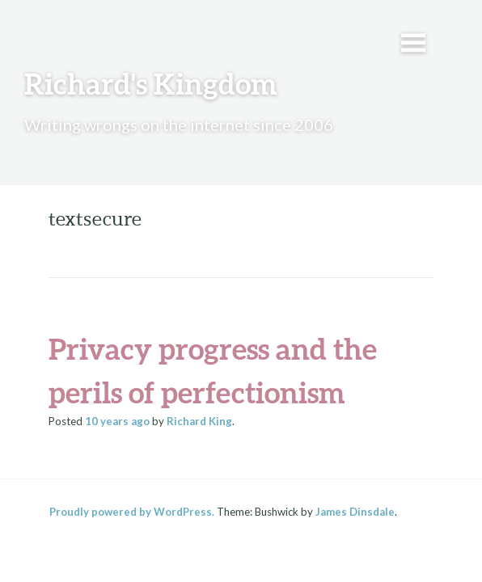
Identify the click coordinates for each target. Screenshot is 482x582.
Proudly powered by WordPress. (131, 511)
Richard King (199, 421)
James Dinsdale (355, 511)
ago (117, 421)
